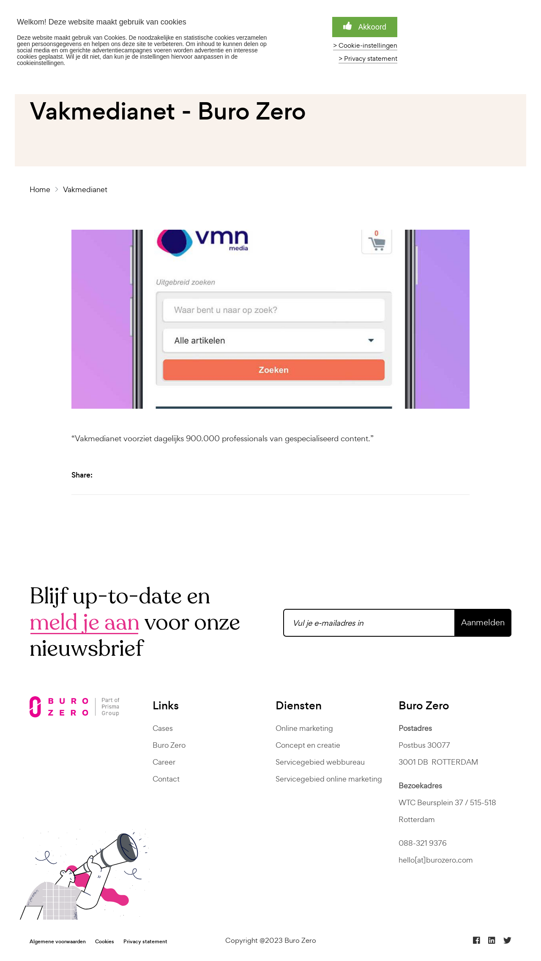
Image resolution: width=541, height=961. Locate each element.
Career (164, 762)
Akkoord (364, 26)
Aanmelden (483, 622)
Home (42, 189)
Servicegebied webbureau (320, 762)
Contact (166, 779)
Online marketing (304, 728)
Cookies (104, 941)
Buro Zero (169, 745)
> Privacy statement (368, 58)
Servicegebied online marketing (329, 779)
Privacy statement (145, 941)
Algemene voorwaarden (58, 941)
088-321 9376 (423, 843)
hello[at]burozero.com (436, 860)
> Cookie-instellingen (365, 45)
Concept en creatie (308, 745)
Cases (163, 728)
